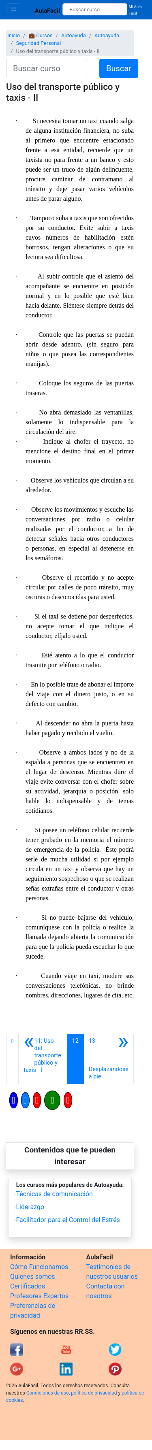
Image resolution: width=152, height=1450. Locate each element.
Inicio (13, 35)
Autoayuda (73, 35)
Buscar (118, 68)
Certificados (27, 1286)
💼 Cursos (40, 35)
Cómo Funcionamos (39, 1267)
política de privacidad (94, 1393)
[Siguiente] (108, 1059)
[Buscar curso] (94, 9)
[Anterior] (42, 1059)
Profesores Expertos (39, 1296)
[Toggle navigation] (13, 8)
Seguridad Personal (38, 43)
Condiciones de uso (47, 1393)
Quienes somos (32, 1276)
